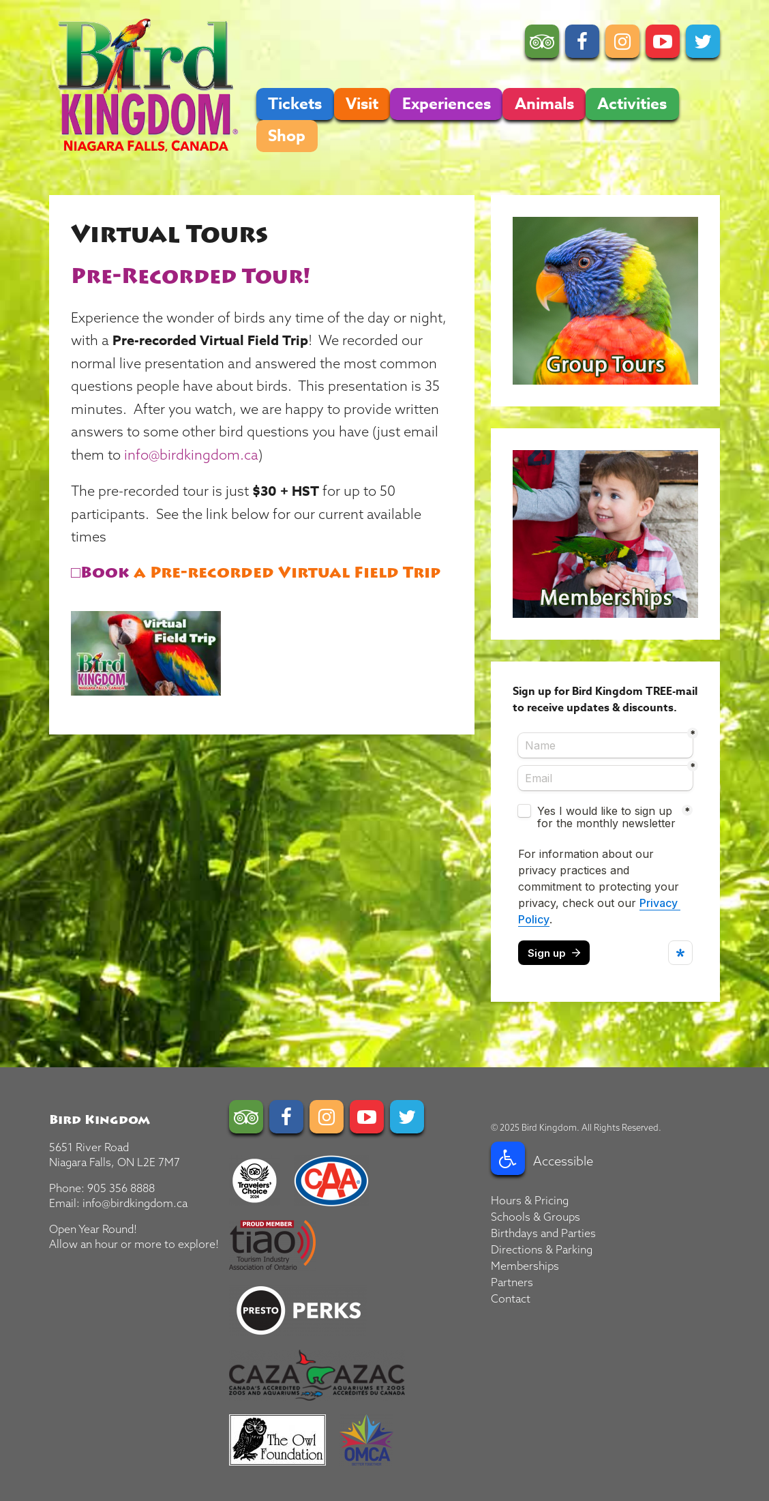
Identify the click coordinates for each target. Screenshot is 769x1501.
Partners (512, 1282)
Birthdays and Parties (543, 1233)
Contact (510, 1298)
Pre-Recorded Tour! (190, 276)
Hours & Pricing (530, 1200)
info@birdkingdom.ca (191, 454)
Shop (286, 136)
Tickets (295, 104)
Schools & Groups (535, 1216)
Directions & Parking (541, 1249)
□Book (100, 572)
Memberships (525, 1266)
